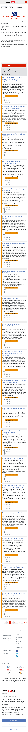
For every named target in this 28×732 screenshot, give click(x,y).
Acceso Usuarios (7, 638)
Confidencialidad (7, 650)
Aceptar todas (14, 720)
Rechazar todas (14, 725)
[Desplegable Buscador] (26, 2)
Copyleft (5, 655)
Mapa (4, 630)
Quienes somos (6, 633)
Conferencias (19, 637)
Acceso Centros (6, 640)
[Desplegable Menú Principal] (2, 2)
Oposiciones (19, 643)
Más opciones (14, 729)
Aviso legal (5, 653)
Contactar (5, 648)
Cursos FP (18, 634)
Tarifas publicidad (7, 635)
